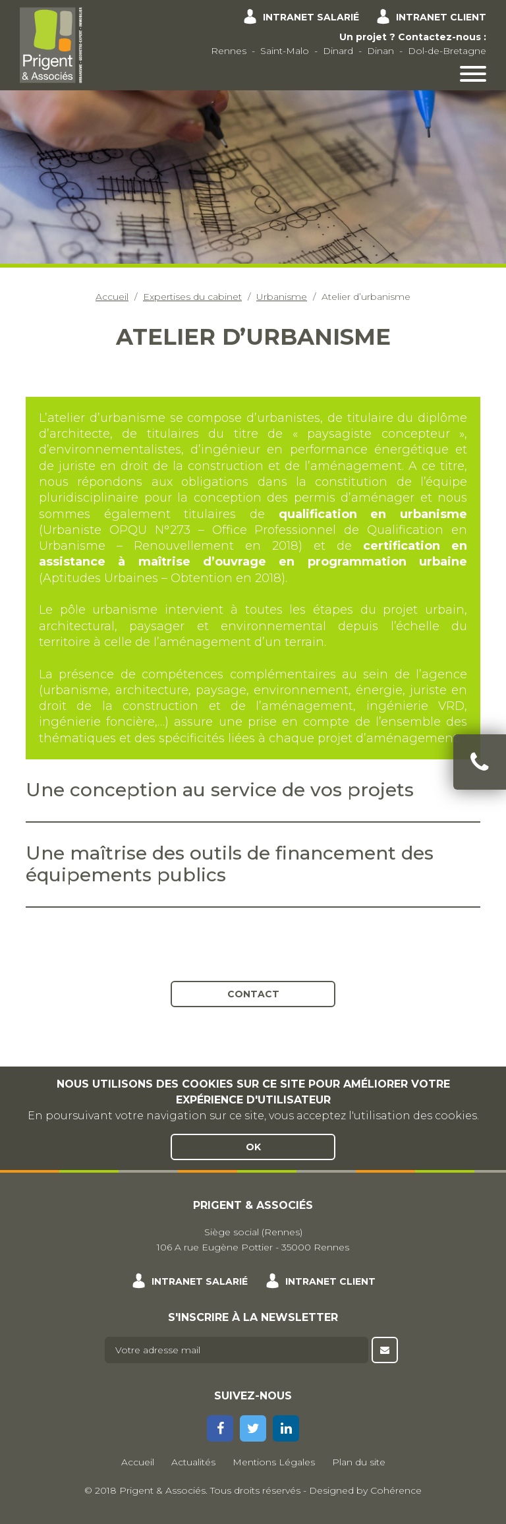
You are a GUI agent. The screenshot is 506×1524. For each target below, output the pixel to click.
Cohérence (396, 1490)
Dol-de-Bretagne (447, 51)
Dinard (338, 51)
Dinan (380, 51)
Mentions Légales (274, 1462)
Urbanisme (281, 297)
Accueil (112, 297)
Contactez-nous (439, 37)
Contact (253, 994)
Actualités (193, 1462)
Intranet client (441, 17)
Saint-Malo (284, 51)
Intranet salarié (311, 17)
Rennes (228, 51)
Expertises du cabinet (192, 297)
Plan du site (358, 1462)
